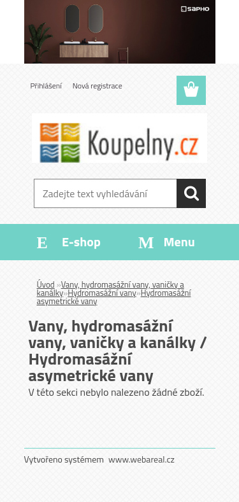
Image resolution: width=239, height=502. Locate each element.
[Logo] (119, 138)
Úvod (46, 284)
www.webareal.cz (141, 459)
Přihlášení (46, 86)
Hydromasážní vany (102, 292)
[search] (191, 193)
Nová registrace (97, 86)
